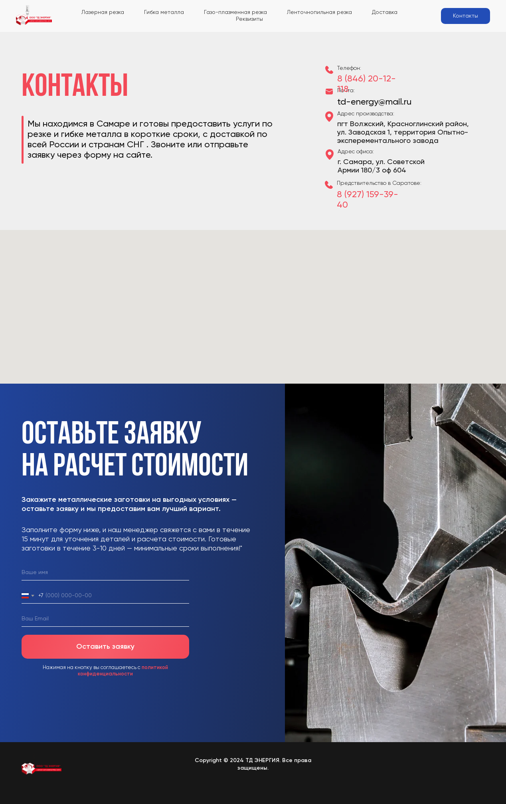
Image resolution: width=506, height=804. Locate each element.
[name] (105, 572)
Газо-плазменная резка (235, 12)
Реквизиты (249, 19)
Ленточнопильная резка (319, 12)
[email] (105, 619)
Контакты (465, 16)
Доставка (384, 12)
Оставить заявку (105, 646)
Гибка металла (164, 12)
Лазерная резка (102, 12)
